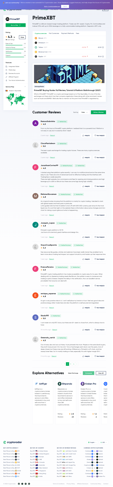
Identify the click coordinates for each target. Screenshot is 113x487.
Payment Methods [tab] (67, 33)
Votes (83, 112)
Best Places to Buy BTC (11, 451)
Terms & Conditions (58, 484)
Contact (105, 484)
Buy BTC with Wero (64, 476)
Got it (65, 6)
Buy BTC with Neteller (65, 474)
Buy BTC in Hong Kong (38, 473)
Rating (8, 32)
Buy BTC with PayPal (64, 459)
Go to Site (15, 25)
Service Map (10, 87)
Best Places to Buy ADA (11, 465)
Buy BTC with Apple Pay (66, 462)
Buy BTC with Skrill (64, 471)
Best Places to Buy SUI (11, 476)
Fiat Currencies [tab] (54, 33)
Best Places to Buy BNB (11, 462)
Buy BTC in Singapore (38, 471)
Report (52, 135)
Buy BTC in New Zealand (38, 468)
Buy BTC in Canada (37, 462)
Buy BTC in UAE (36, 459)
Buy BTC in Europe (37, 456)
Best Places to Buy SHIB (11, 474)
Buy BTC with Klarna (64, 468)
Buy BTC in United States (39, 451)
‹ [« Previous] (61, 364)
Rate (22, 37)
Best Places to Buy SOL (11, 457)
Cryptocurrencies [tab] (41, 33)
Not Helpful (99, 135)
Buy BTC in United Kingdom (39, 454)
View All (101, 373)
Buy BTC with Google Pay (66, 465)
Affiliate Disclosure (82, 484)
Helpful (86, 135)
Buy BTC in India (36, 476)
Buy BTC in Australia (37, 465)
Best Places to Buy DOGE (12, 471)
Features (9, 62)
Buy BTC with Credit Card (66, 454)
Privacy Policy (71, 484)
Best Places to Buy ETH (11, 454)
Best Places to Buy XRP (11, 459)
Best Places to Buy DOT (11, 468)
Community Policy (95, 484)
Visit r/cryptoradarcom (52, 6)
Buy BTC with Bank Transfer (67, 451)
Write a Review (98, 112)
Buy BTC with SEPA (64, 457)
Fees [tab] (77, 33)
